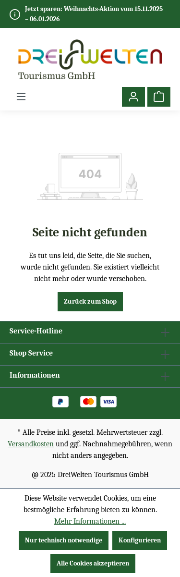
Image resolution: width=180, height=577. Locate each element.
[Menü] (21, 97)
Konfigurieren (140, 540)
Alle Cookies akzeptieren (93, 563)
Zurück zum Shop (90, 301)
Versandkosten (31, 444)
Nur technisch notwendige (63, 540)
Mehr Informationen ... (90, 521)
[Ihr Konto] (133, 97)
